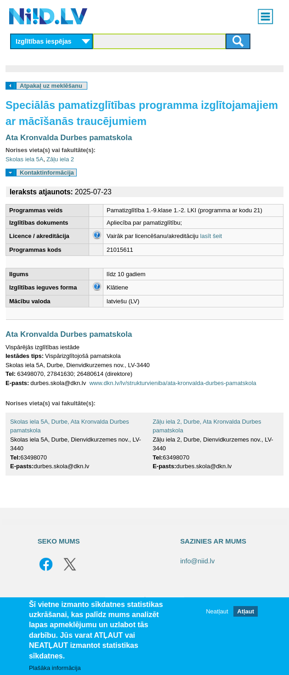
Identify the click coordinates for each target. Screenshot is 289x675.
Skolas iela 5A (24, 159)
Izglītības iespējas (44, 41)
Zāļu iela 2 (60, 159)
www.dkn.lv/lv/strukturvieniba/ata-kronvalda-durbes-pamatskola (172, 383)
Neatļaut (217, 611)
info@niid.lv (197, 561)
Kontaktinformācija (47, 172)
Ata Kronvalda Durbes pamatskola (69, 137)
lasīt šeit (211, 236)
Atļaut (245, 611)
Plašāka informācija (55, 667)
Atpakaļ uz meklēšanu (51, 85)
